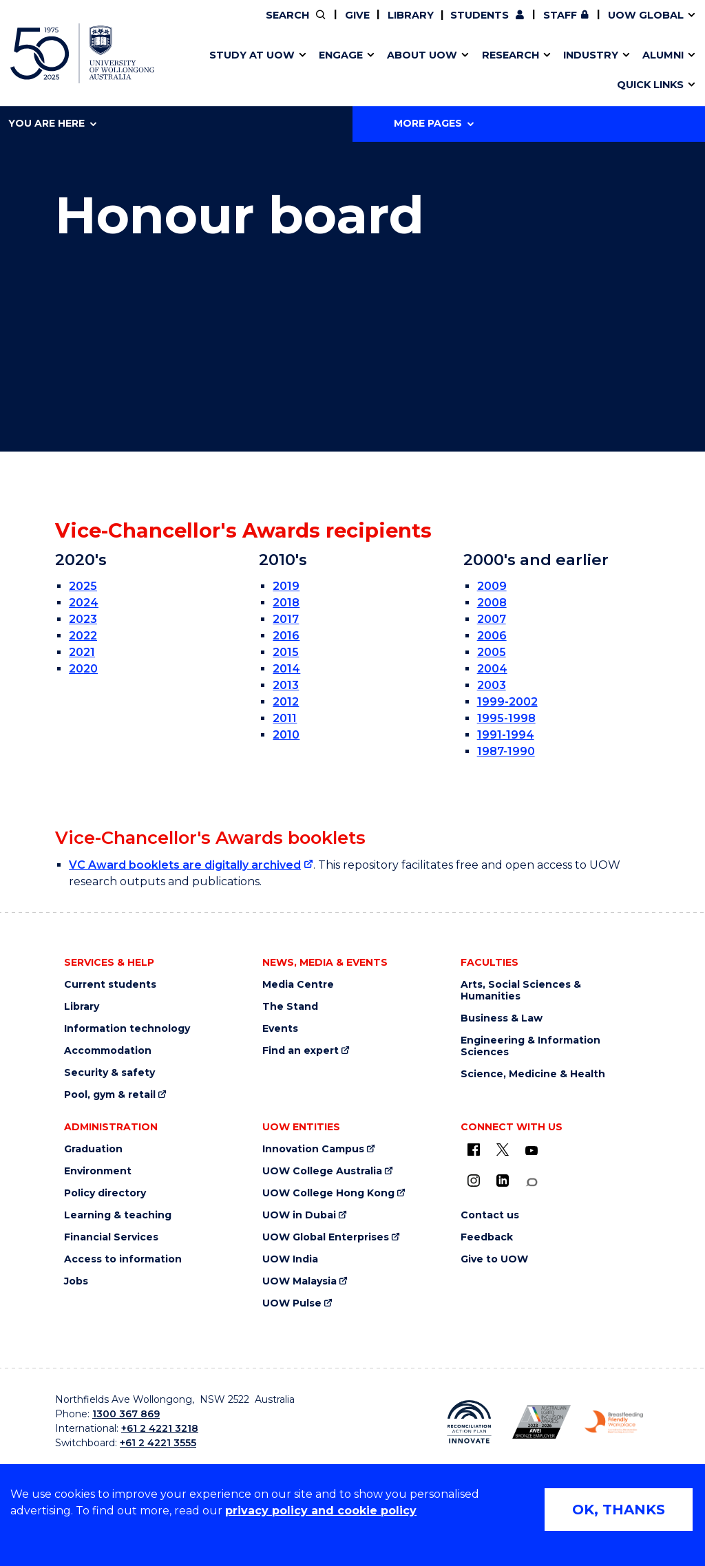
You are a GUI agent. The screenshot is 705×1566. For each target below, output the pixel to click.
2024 (83, 602)
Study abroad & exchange (318, 71)
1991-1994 (505, 734)
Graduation (93, 1149)
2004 (492, 668)
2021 (82, 652)
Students (479, 15)
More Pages (434, 123)
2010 (286, 734)
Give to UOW (494, 1259)
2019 (286, 586)
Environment (97, 1171)
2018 (286, 602)
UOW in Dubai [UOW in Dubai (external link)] (299, 1215)
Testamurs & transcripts (312, 71)
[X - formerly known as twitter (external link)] (503, 1149)
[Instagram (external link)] (474, 1180)
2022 (83, 635)
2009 (492, 586)
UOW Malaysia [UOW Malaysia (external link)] (299, 1281)
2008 (492, 602)
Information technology (127, 1029)
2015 (286, 652)
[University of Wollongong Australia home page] (82, 53)
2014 (286, 668)
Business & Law (502, 1018)
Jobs (76, 1281)
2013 (286, 685)
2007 (491, 619)
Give (357, 15)
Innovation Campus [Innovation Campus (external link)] (566, 71)
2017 (286, 619)
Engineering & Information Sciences (530, 1046)
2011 (285, 718)
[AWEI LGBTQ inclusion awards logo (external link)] (541, 1422)
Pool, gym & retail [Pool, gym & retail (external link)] (110, 1095)
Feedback (487, 1237)
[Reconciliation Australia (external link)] (469, 1422)
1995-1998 (506, 718)
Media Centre (298, 985)
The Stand (290, 1007)
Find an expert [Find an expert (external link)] (300, 1051)
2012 (286, 701)
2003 (491, 685)
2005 (491, 652)
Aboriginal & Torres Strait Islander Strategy (349, 71)
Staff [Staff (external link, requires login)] (560, 15)
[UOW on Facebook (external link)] (474, 1149)
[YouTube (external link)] (531, 1151)
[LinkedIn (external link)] (503, 1180)
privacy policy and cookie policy (321, 1510)
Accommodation (107, 1051)
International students (541, 71)
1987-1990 (506, 751)
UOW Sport (324, 71)
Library (411, 15)
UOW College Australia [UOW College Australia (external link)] (322, 1171)
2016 (286, 635)
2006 (492, 635)
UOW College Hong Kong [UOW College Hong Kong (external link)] (328, 1193)
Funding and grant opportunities (344, 71)
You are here (52, 123)
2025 (83, 586)
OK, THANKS (618, 1509)
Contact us (515, 71)
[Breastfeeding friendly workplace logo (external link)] (614, 1422)
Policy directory (105, 1193)
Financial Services (111, 1237)
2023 (83, 619)
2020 (83, 668)
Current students (110, 985)
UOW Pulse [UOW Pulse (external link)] (292, 1303)
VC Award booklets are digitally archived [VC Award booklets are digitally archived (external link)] (185, 864)
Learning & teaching (117, 1215)
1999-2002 (507, 701)
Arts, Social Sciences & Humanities (521, 990)
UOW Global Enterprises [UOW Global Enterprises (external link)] (325, 1237)
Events (280, 1029)
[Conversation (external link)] (531, 1182)
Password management (334, 71)
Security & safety (109, 1073)
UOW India (290, 1259)
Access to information (123, 1259)
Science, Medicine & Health (533, 1074)
